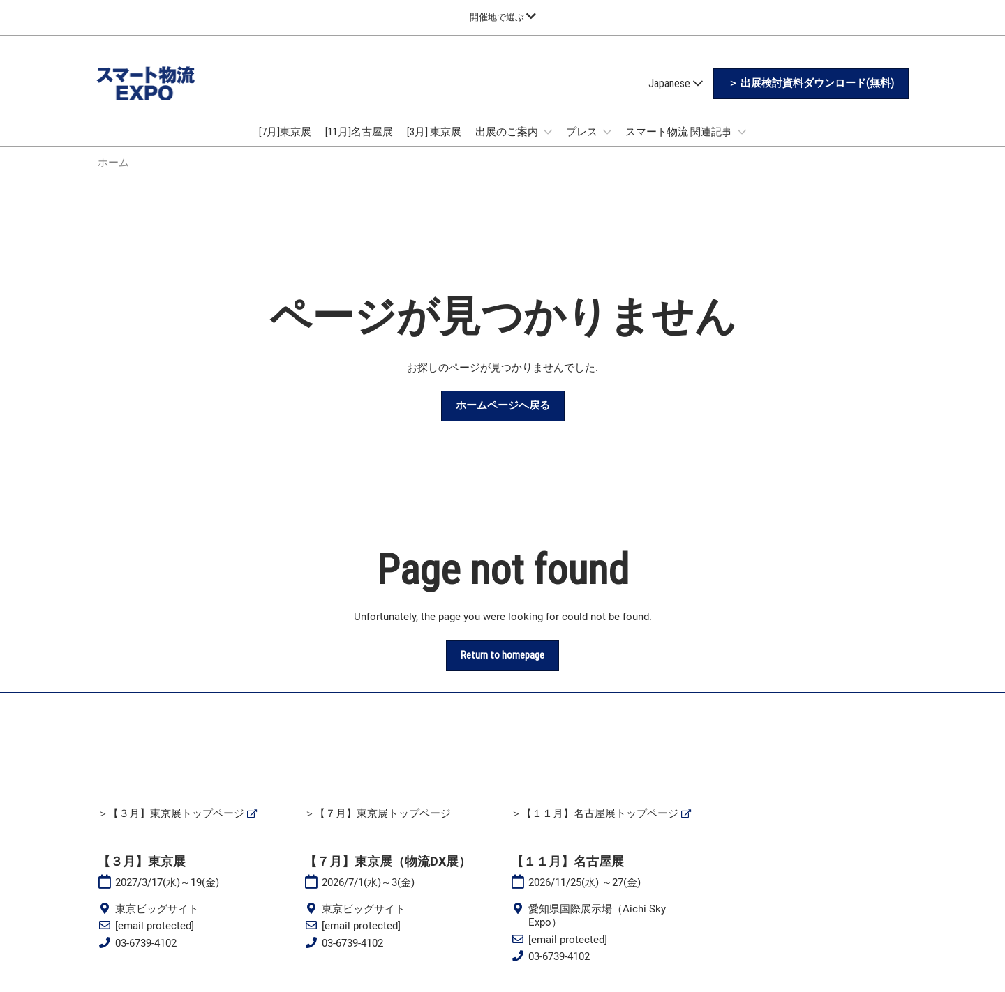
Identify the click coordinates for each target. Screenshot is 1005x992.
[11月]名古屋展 (359, 132)
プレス (583, 132)
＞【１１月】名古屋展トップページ (594, 813)
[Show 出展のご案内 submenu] (548, 132)
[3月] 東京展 (434, 132)
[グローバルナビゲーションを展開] (503, 17)
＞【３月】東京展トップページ (171, 813)
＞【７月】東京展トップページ (377, 813)
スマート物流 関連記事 (679, 132)
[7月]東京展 (285, 132)
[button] (811, 83)
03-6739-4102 (146, 943)
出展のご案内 (507, 132)
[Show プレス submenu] (607, 132)
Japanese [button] (675, 83)
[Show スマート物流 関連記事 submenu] (742, 132)
